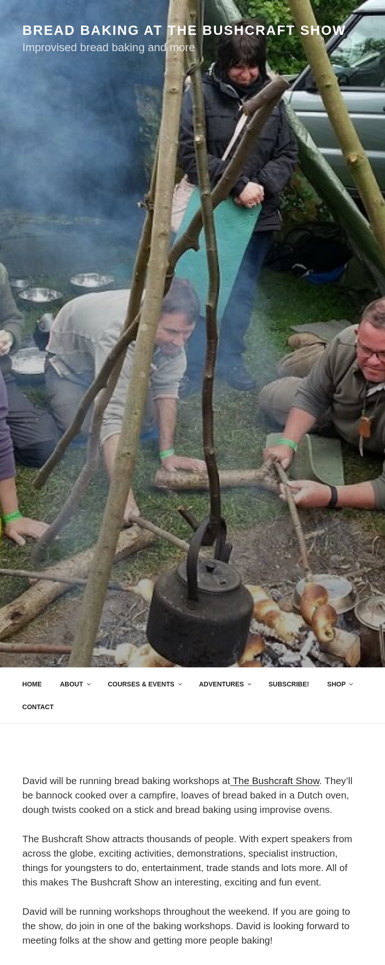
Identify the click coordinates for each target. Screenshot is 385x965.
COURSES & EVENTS (145, 684)
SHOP (341, 684)
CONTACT (38, 707)
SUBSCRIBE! (289, 684)
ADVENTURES (225, 684)
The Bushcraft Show (274, 780)
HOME (32, 684)
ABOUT (76, 684)
